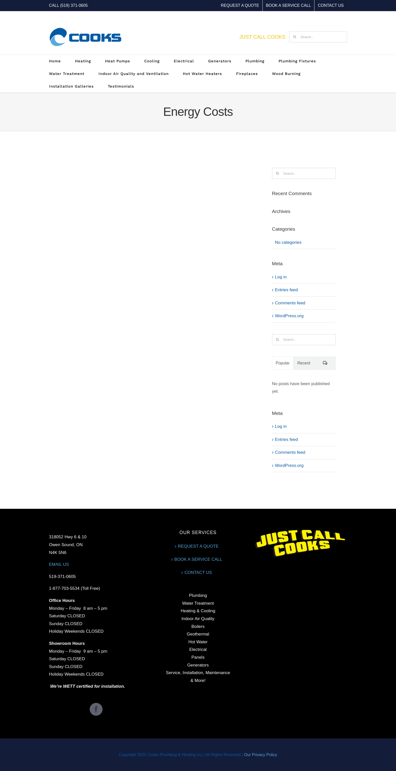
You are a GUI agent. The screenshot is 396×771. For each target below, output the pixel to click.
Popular (283, 363)
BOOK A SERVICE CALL (198, 559)
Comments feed (290, 303)
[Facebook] (96, 709)
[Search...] (318, 36)
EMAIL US (59, 564)
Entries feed (286, 289)
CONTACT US (198, 572)
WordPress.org (289, 315)
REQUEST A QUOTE (198, 546)
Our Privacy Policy (260, 755)
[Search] (294, 36)
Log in (281, 277)
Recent (304, 363)
